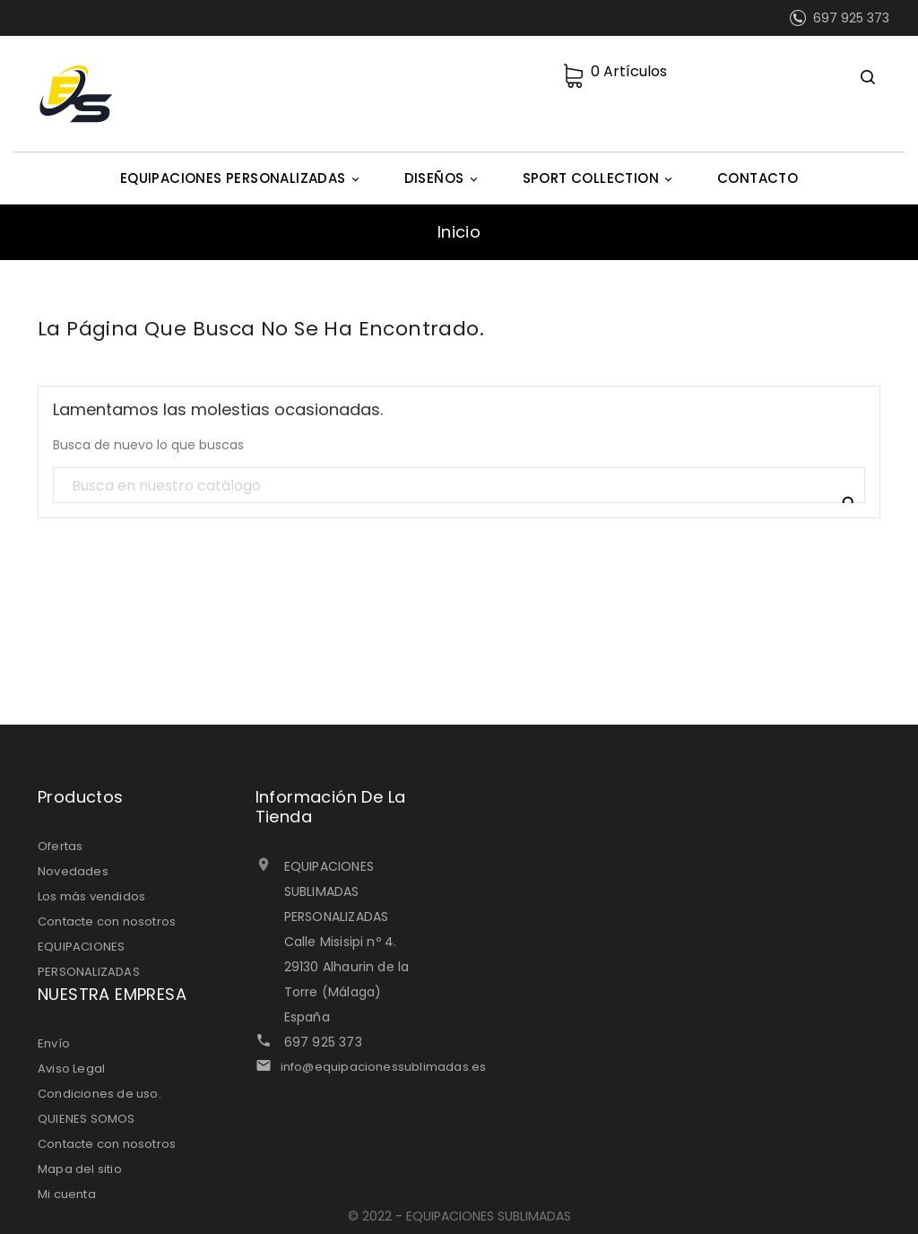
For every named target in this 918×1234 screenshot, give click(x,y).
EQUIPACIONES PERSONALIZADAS (242, 179)
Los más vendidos (91, 896)
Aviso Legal (71, 1068)
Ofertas (60, 846)
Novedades (73, 871)
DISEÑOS (443, 179)
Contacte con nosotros (107, 921)
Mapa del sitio (80, 1169)
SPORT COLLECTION (600, 179)
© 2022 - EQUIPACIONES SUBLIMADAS (459, 1216)
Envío (54, 1043)
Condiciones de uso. (99, 1093)
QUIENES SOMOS (86, 1118)
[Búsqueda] (459, 486)
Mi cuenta (67, 1194)
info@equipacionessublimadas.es (384, 1066)
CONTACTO (757, 178)
